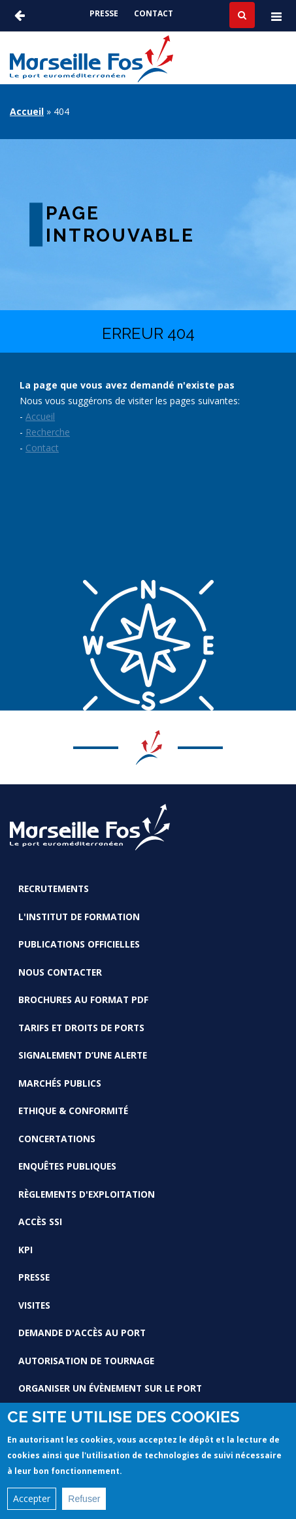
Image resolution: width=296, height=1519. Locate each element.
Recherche (47, 432)
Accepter (31, 1498)
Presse (104, 13)
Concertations (56, 1138)
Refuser (84, 1499)
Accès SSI (40, 1221)
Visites (34, 1305)
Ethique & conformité (73, 1110)
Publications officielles (79, 944)
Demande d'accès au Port (82, 1332)
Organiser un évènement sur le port (110, 1388)
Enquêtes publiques (67, 1166)
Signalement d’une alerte (82, 1055)
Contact (153, 13)
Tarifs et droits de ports (81, 1027)
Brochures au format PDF (83, 999)
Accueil (27, 111)
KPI (25, 1249)
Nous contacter (60, 972)
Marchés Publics (59, 1083)
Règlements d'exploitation (86, 1194)
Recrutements (53, 888)
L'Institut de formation (79, 916)
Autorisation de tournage (86, 1360)
